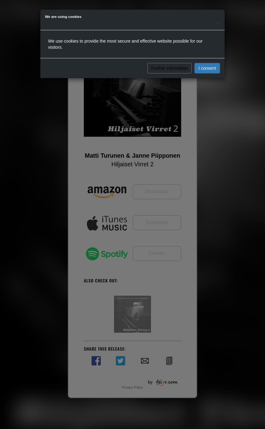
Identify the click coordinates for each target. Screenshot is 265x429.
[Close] (218, 22)
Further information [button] (169, 68)
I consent (207, 68)
